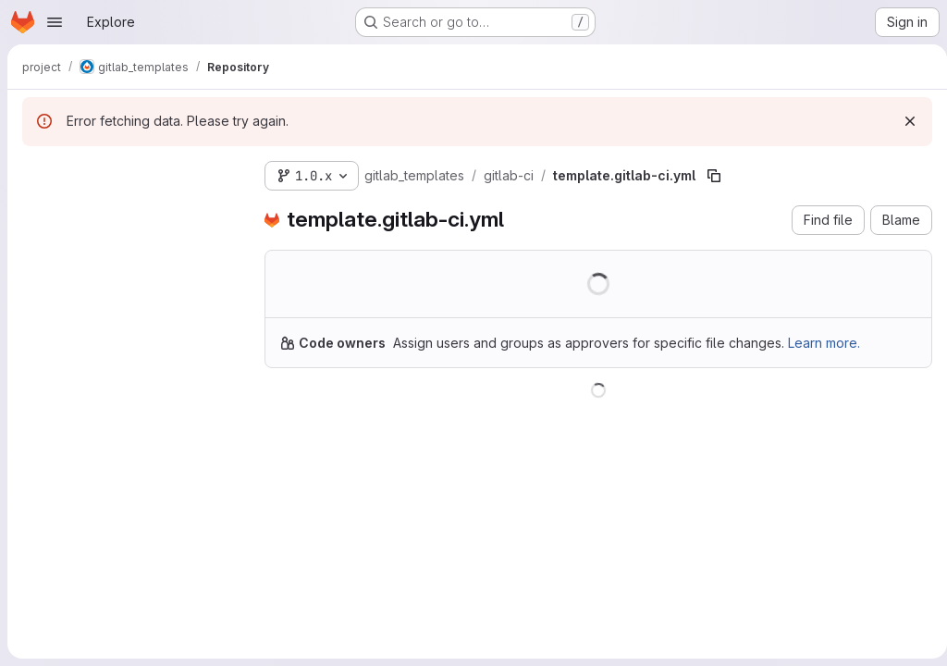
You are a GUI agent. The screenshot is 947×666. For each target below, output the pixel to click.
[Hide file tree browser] (37, 172)
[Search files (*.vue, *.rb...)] (128, 209)
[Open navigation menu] (54, 22)
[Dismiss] (903, 121)
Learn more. (824, 343)
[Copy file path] (714, 176)
